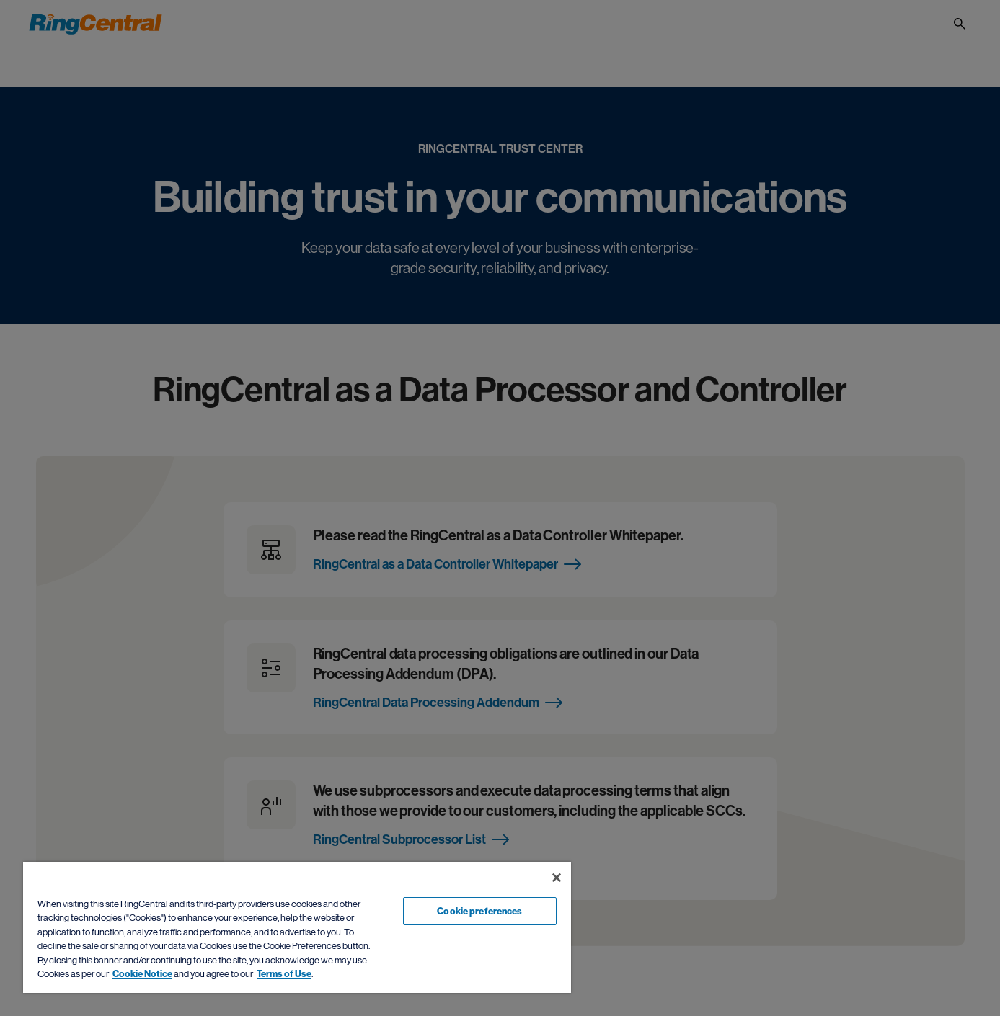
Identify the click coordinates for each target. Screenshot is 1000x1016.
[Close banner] (556, 877)
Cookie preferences (479, 911)
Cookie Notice (142, 973)
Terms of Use (284, 973)
